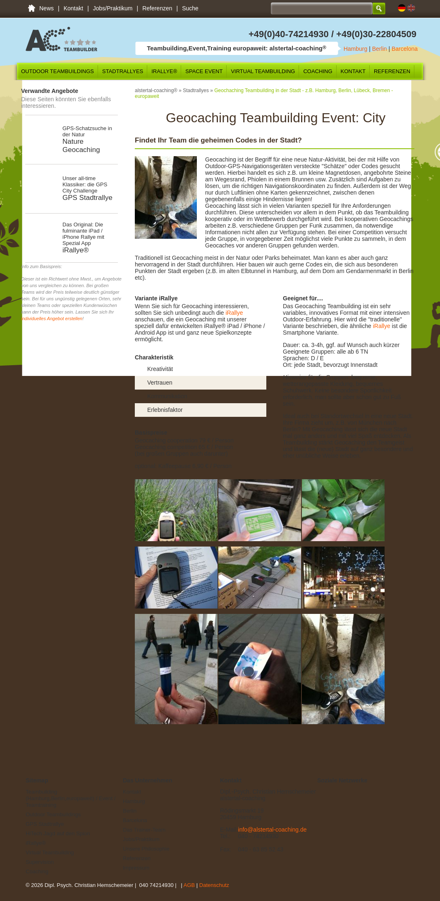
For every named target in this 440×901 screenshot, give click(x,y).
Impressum (136, 868)
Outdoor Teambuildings (57, 71)
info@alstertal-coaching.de (272, 829)
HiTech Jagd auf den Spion (58, 833)
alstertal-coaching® (156, 90)
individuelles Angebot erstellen (51, 318)
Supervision (40, 862)
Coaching (317, 71)
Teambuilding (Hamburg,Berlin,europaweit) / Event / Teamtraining (31, 8)
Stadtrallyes (122, 71)
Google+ (347, 793)
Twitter (335, 793)
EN (411, 8)
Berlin (379, 48)
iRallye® (164, 71)
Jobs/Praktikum (113, 8)
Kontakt (73, 8)
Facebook (322, 793)
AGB (189, 885)
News (46, 8)
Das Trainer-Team (144, 830)
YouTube (360, 793)
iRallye (233, 312)
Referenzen (157, 8)
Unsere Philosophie (146, 849)
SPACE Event (203, 71)
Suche (190, 8)
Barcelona (405, 48)
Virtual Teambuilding (263, 71)
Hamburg (356, 48)
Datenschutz (214, 885)
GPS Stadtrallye (45, 824)
